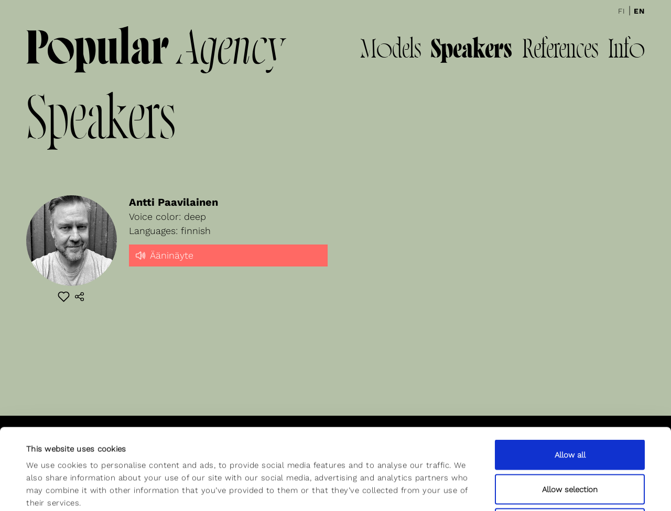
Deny (569, 442)
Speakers (471, 51)
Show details (436, 490)
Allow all (570, 374)
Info (626, 51)
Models (390, 51)
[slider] (228, 264)
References (560, 51)
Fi (621, 11)
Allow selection (570, 408)
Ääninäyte (163, 254)
